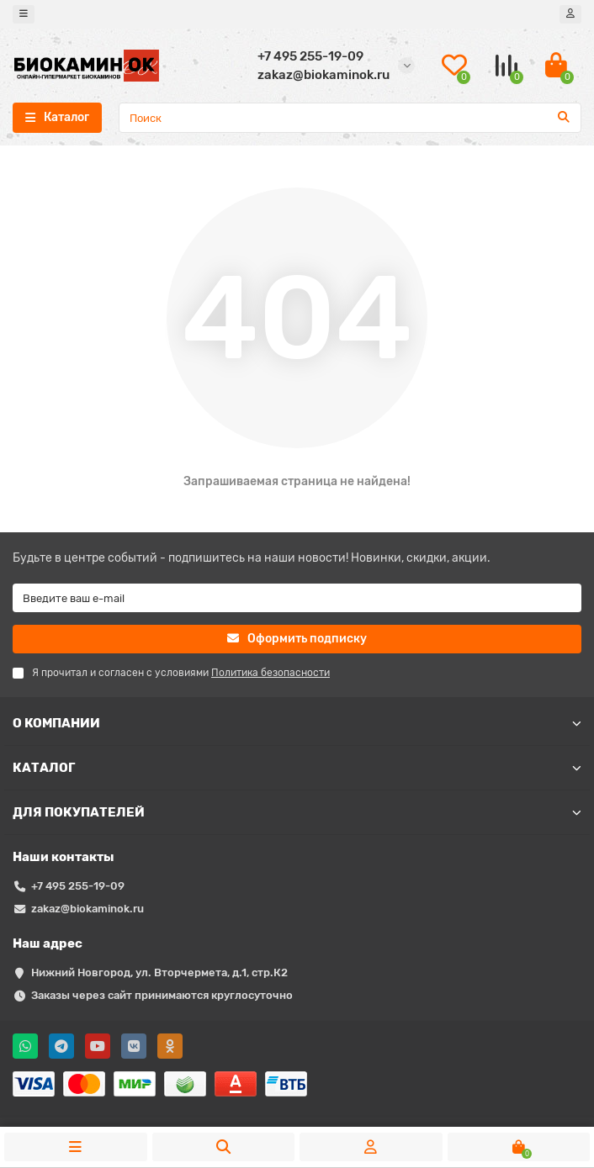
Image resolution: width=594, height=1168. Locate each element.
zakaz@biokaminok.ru (87, 908)
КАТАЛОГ (297, 767)
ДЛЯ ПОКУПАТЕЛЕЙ (297, 812)
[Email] (297, 598)
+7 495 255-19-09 (78, 886)
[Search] (350, 118)
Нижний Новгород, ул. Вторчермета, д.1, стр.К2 (159, 972)
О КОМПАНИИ (297, 723)
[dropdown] (23, 14)
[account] (570, 14)
